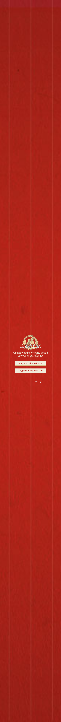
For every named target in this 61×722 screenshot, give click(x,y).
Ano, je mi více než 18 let (30, 363)
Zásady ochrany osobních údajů (30, 382)
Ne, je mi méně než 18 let (30, 370)
